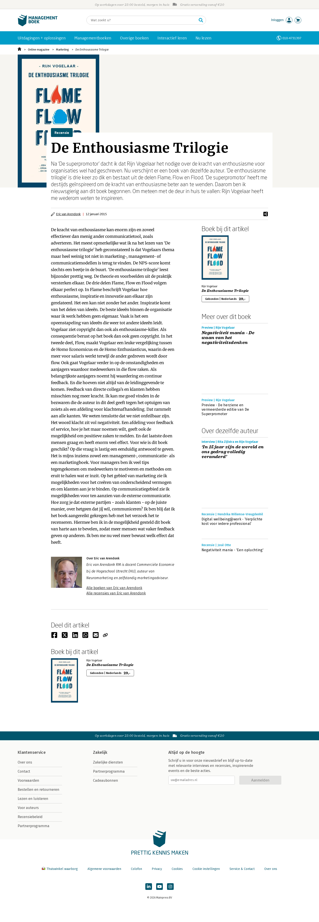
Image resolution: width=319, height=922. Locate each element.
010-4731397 (291, 38)
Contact (24, 771)
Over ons (25, 762)
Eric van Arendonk (68, 214)
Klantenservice (32, 752)
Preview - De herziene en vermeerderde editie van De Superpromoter (225, 409)
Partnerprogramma (33, 826)
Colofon (136, 869)
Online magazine (38, 49)
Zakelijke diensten (108, 762)
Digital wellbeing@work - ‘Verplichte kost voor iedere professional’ (232, 521)
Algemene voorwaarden (104, 869)
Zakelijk (100, 752)
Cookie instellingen (206, 869)
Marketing (62, 49)
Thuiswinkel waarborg (60, 869)
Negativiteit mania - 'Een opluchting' (232, 550)
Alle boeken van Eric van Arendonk (114, 588)
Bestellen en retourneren (38, 789)
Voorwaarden (28, 780)
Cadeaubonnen (105, 780)
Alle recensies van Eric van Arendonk (116, 593)
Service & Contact (242, 869)
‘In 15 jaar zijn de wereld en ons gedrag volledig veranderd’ (233, 452)
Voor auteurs (28, 808)
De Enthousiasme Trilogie (92, 49)
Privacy (157, 869)
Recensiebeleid (30, 817)
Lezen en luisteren (33, 799)
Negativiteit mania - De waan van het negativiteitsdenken (228, 337)
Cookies (177, 869)
